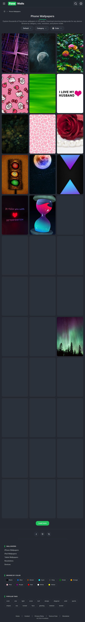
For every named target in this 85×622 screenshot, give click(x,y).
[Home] (4, 11)
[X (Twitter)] (49, 534)
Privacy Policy (39, 616)
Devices (7, 564)
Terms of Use (53, 616)
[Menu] (4, 3)
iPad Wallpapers (10, 554)
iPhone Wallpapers (11, 550)
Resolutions (8, 561)
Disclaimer (65, 616)
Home (18, 616)
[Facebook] (36, 534)
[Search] (75, 3)
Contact (27, 616)
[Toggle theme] (81, 3)
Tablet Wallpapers (11, 557)
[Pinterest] (42, 534)
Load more (43, 523)
